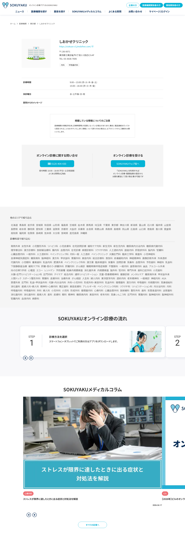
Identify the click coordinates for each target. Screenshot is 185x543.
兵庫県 (81, 229)
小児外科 (56, 290)
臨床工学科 (128, 254)
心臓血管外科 (112, 290)
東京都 (33, 23)
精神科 (71, 294)
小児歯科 (157, 270)
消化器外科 (29, 294)
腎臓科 (160, 250)
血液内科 (26, 298)
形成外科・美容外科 (94, 282)
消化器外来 (90, 270)
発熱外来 (15, 246)
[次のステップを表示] (31, 358)
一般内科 (124, 266)
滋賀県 (56, 229)
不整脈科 (113, 266)
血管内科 (65, 250)
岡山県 (125, 229)
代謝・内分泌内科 (57, 282)
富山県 (142, 225)
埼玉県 (98, 225)
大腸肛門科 (115, 254)
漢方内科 (131, 282)
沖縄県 (83, 233)
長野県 (14, 229)
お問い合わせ (135, 11)
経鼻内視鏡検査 (75, 270)
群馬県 (89, 225)
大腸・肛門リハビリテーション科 (26, 274)
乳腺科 (168, 262)
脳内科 (151, 250)
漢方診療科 (29, 250)
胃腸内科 (142, 294)
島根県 (117, 229)
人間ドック (16, 278)
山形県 (56, 225)
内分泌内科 (159, 286)
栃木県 (81, 225)
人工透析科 (42, 254)
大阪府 (73, 229)
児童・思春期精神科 (109, 274)
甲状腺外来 (164, 274)
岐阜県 (22, 229)
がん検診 (80, 266)
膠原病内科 (136, 266)
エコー (39, 270)
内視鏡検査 (103, 270)
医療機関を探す (39, 11)
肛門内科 (48, 274)
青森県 (22, 225)
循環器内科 (87, 290)
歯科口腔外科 (145, 270)
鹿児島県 (74, 233)
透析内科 (121, 278)
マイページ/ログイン (159, 11)
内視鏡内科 (153, 282)
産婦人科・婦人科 (30, 286)
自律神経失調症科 (20, 258)
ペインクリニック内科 (107, 286)
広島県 (134, 229)
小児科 (65, 290)
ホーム (12, 23)
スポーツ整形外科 (31, 278)
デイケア (58, 274)
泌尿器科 (167, 290)
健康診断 (125, 274)
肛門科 (25, 282)
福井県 (159, 225)
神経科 (160, 262)
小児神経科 (149, 254)
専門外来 (131, 270)
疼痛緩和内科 (121, 258)
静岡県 (31, 229)
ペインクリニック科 (59, 254)
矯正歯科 (63, 286)
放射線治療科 (44, 250)
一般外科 (30, 254)
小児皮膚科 (65, 246)
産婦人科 (41, 294)
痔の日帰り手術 (18, 270)
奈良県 (89, 229)
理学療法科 (16, 250)
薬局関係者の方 (173, 5)
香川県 (159, 229)
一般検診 (145, 278)
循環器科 (120, 282)
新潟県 (134, 225)
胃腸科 (45, 278)
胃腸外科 (76, 258)
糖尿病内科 (82, 294)
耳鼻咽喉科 (166, 282)
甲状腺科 (65, 258)
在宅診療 (76, 250)
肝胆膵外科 (141, 250)
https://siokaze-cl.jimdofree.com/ (75, 46)
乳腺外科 (109, 282)
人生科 (85, 278)
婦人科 (46, 290)
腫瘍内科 (129, 250)
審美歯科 (36, 262)
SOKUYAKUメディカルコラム (86, 11)
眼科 (64, 294)
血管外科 (140, 262)
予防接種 (60, 270)
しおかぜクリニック (47, 23)
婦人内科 (95, 278)
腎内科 (122, 270)
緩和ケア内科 (94, 246)
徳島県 (150, 229)
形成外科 (75, 290)
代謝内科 (15, 262)
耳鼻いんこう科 (118, 294)
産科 (50, 294)
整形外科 (135, 290)
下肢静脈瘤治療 (19, 266)
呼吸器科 (141, 282)
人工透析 (85, 254)
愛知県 (39, 229)
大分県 (56, 233)
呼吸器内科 (16, 290)
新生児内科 (119, 246)
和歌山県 (99, 229)
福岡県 (22, 233)
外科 (39, 290)
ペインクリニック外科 (74, 262)
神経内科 (155, 278)
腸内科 (55, 250)
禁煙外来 (15, 282)
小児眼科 (26, 262)
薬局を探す (59, 11)
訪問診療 (121, 262)
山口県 (142, 229)
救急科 (109, 258)
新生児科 (107, 246)
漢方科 (55, 258)
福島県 (64, 225)
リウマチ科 (125, 286)
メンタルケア (137, 274)
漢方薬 (90, 262)
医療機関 (23, 23)
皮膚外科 (55, 278)
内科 (169, 286)
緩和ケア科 (34, 266)
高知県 (14, 233)
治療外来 (65, 278)
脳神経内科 (154, 294)
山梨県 (167, 225)
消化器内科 (16, 294)
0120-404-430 (58, 163)
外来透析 (162, 258)
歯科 (143, 290)
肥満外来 (58, 262)
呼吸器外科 (29, 290)
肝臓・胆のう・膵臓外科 (52, 266)
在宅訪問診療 (79, 246)
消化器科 (15, 286)
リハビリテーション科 (142, 286)
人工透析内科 (116, 250)
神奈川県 (124, 225)
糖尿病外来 (151, 274)
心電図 (31, 270)
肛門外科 (132, 294)
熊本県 (47, 233)
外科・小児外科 (75, 282)
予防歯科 (151, 262)
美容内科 (86, 258)
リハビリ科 (53, 246)
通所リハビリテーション (86, 274)
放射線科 (124, 290)
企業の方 (133, 5)
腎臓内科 (15, 298)
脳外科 (113, 270)
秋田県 (47, 225)
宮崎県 (64, 233)
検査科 (138, 254)
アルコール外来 (157, 266)
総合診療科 (98, 258)
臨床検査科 (101, 262)
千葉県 (106, 225)
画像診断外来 (149, 258)
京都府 (64, 229)
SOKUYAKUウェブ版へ (127, 163)
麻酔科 (35, 298)
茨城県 (73, 225)
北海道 (14, 225)
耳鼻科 (130, 262)
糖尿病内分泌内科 (135, 246)
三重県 (47, 229)
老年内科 (104, 294)
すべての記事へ (92, 524)
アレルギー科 (89, 286)
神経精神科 (135, 258)
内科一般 (74, 254)
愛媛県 (167, 229)
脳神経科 (46, 258)
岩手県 (31, 225)
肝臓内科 (69, 266)
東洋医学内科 (108, 278)
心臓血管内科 (18, 254)
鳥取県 (108, 229)
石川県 (150, 225)
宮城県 (39, 225)
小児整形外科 (39, 246)
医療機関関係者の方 (151, 5)
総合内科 (68, 274)
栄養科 (111, 262)
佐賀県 (31, 233)
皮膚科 (57, 294)
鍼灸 (145, 266)
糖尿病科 (35, 258)
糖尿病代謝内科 (154, 246)
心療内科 (98, 290)
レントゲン (49, 270)
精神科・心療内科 (49, 286)
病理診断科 (88, 250)
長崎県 (39, 233)
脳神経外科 (167, 294)
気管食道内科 (154, 290)
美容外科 (94, 294)
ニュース (19, 11)
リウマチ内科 (101, 250)
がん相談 (76, 278)
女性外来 (26, 246)
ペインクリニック (99, 254)
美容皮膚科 (75, 286)
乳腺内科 (47, 262)
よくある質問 (115, 11)
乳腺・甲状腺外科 (38, 282)
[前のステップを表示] (25, 358)
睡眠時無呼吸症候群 (96, 266)
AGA (164, 278)
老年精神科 (133, 278)
